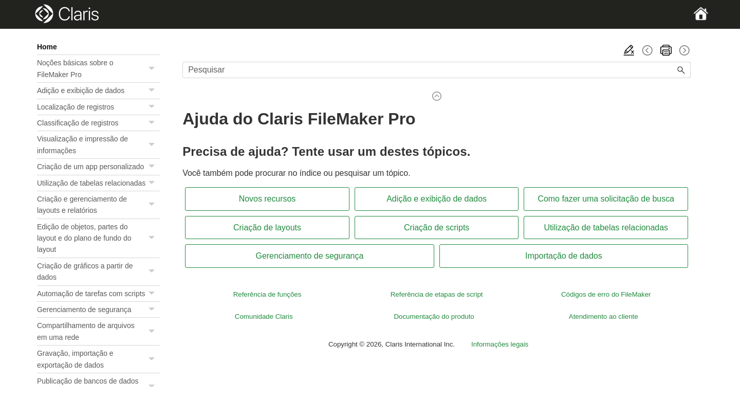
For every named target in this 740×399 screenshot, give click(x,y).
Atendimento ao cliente (603, 316)
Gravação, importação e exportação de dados (98, 359)
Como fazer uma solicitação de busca (606, 198)
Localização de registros (98, 107)
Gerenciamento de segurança (98, 309)
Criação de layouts (267, 227)
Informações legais (499, 344)
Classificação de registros (98, 123)
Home (47, 47)
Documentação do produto (434, 316)
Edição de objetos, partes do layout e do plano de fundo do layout (98, 238)
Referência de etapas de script (437, 294)
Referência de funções (267, 294)
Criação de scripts (436, 227)
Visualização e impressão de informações (98, 144)
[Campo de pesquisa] (436, 70)
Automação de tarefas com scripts (98, 293)
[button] (152, 68)
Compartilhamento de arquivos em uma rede (98, 331)
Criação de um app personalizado (98, 166)
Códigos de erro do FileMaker (606, 294)
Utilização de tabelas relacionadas (98, 183)
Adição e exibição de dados (98, 90)
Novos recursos (267, 198)
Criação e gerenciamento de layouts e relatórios (98, 205)
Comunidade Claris (264, 316)
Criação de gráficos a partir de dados (98, 271)
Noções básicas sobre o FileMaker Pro (98, 68)
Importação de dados (563, 255)
